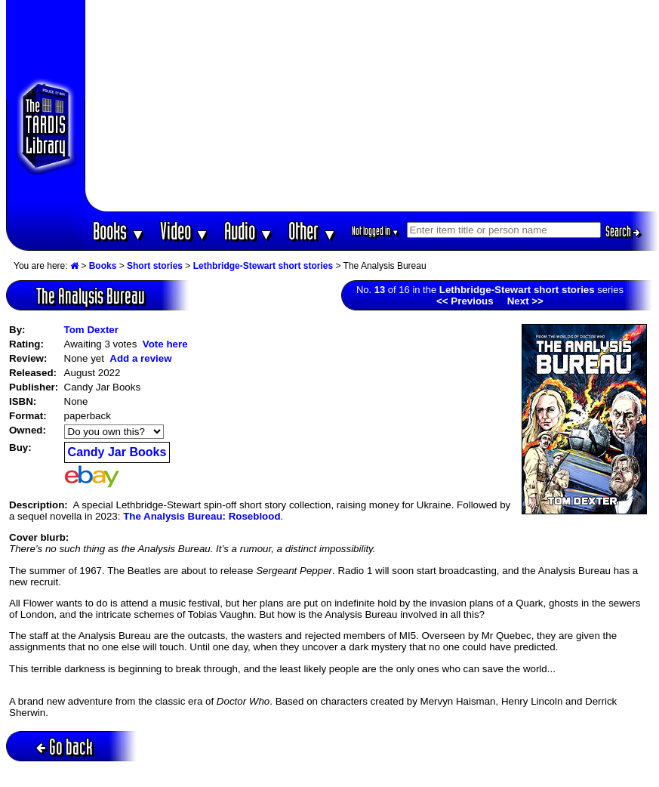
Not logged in (375, 230)
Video (184, 231)
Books (119, 231)
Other (312, 231)
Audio (248, 231)
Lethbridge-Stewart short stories (263, 266)
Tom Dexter (91, 329)
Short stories (155, 266)
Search (622, 231)
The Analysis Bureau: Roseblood (201, 516)
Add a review (140, 358)
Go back (64, 746)
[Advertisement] (372, 105)
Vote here (165, 344)
